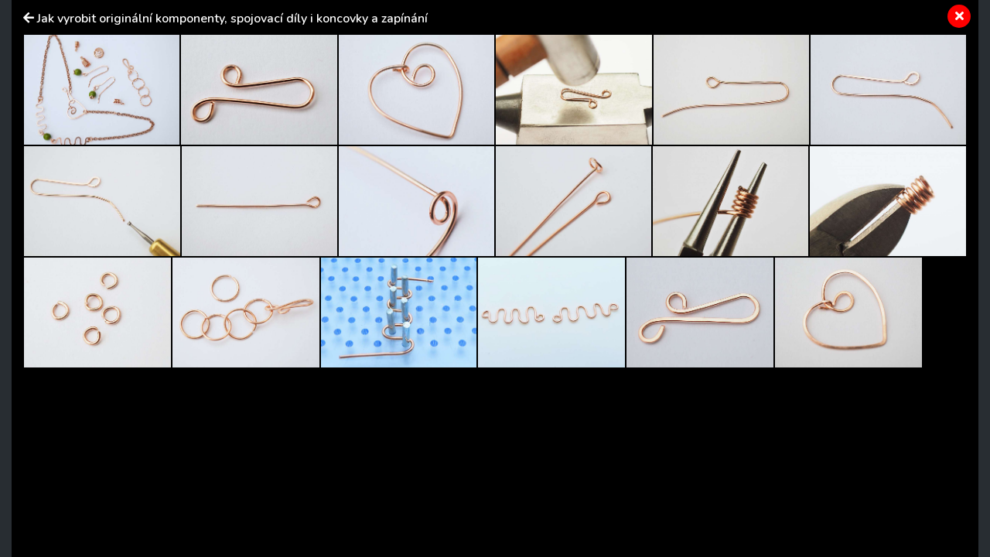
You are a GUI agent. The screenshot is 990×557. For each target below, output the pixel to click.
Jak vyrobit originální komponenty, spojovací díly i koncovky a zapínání (232, 18)
